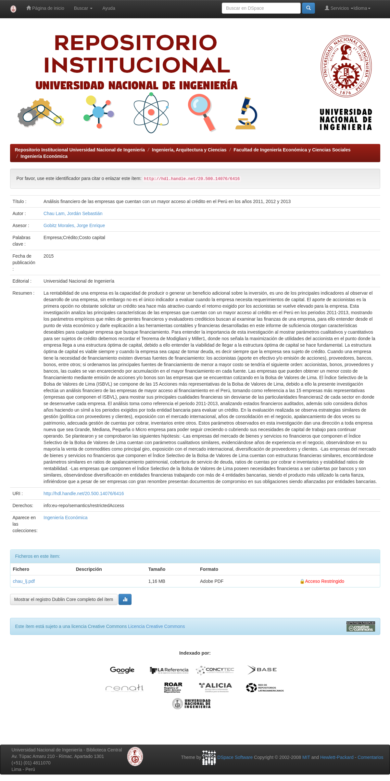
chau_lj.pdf (24, 581)
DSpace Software (235, 757)
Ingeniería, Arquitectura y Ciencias (189, 149)
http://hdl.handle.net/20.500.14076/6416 (84, 493)
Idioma (361, 8)
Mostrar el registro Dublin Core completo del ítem (63, 599)
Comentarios (370, 757)
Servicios (339, 8)
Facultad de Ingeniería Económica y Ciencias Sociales (291, 149)
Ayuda (108, 8)
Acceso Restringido (324, 581)
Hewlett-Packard (337, 757)
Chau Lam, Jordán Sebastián (73, 213)
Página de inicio (45, 8)
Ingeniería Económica (44, 156)
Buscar (83, 8)
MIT (306, 757)
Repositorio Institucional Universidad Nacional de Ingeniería (80, 149)
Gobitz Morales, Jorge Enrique (74, 225)
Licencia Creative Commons (156, 626)
